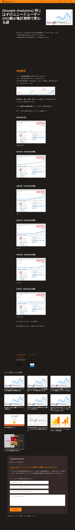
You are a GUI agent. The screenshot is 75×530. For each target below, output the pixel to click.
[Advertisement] (37, 51)
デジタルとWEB (18, 516)
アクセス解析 (19, 357)
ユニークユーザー (32, 354)
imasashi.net (10, 516)
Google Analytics (21, 354)
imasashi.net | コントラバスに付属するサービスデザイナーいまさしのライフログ (8, 1)
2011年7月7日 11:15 (13, 469)
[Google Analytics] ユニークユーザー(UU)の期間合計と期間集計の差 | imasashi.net (32, 467)
